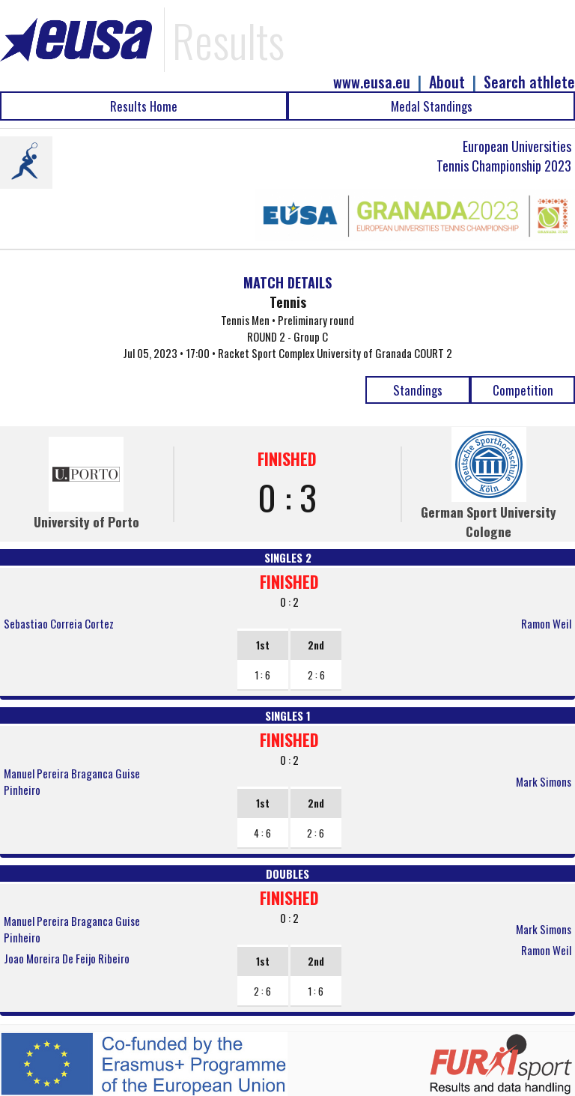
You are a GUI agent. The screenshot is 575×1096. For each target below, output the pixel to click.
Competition (523, 390)
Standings (417, 390)
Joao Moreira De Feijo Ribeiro (67, 958)
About (447, 82)
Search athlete (529, 82)
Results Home (143, 106)
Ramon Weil (546, 623)
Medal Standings (431, 106)
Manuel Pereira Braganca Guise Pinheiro (72, 781)
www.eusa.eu (371, 82)
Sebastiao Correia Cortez (59, 623)
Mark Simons (543, 781)
